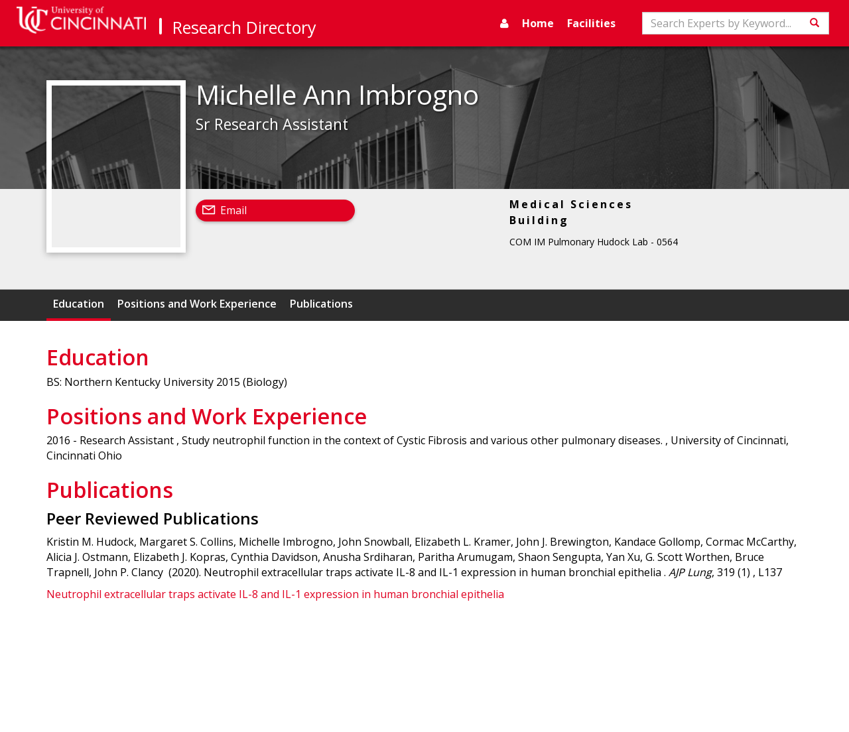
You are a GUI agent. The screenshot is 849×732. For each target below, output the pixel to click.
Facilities (591, 23)
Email (233, 210)
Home (538, 23)
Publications (321, 303)
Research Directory (244, 27)
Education (78, 303)
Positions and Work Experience (197, 303)
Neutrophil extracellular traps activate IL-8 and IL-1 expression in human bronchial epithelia (275, 594)
